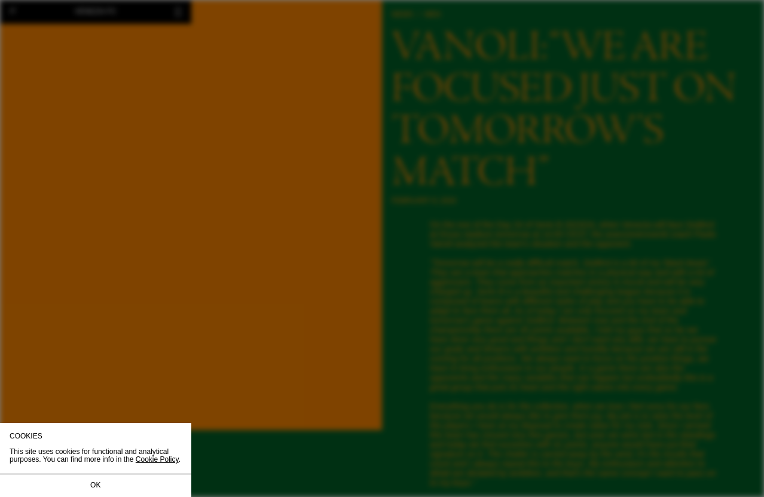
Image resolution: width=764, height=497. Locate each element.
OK (95, 485)
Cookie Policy (157, 459)
